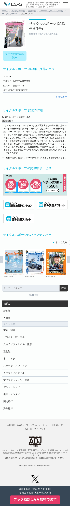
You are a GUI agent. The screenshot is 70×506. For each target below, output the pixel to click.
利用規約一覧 (57, 425)
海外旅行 (8, 408)
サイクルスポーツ (10, 14)
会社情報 (11, 425)
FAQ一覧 (28, 429)
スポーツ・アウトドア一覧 (51, 11)
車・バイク (9, 358)
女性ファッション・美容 (16, 380)
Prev (1, 259)
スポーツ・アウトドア (15, 366)
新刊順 (6, 310)
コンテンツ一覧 (18, 11)
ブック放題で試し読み (14, 56)
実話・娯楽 (9, 330)
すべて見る (61, 242)
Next (68, 259)
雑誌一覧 (32, 11)
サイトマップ (39, 429)
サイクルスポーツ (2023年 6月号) (47, 26)
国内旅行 (8, 401)
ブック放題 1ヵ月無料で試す (35, 499)
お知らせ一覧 (22, 425)
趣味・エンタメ (11, 394)
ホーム (5, 11)
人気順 (6, 318)
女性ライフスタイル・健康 (17, 344)
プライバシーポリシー (40, 425)
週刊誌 (6, 351)
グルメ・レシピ (11, 387)
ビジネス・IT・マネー (15, 337)
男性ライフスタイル (14, 373)
